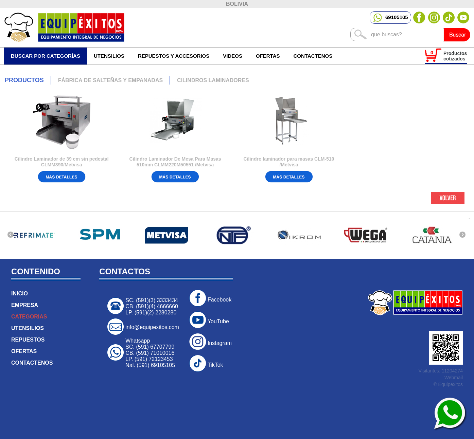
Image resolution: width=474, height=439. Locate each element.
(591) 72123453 (154, 359)
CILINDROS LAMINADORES (213, 80)
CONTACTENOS (313, 56)
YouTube (218, 321)
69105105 (390, 17)
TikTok (215, 365)
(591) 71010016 (155, 353)
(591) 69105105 (156, 365)
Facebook (219, 300)
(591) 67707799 (155, 347)
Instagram (220, 343)
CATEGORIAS (29, 316)
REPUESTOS (28, 340)
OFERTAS (268, 56)
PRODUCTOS (24, 80)
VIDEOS (232, 56)
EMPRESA (24, 305)
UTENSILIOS (27, 328)
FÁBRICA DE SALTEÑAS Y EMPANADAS (110, 80)
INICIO (19, 293)
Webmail (453, 377)
